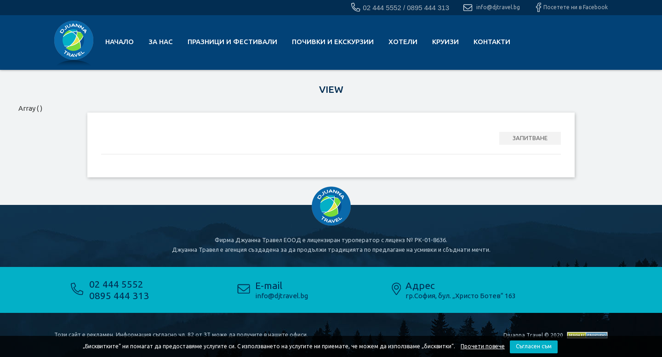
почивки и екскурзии (333, 41)
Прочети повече (483, 346)
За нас (160, 41)
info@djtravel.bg (498, 7)
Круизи (445, 41)
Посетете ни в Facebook (575, 7)
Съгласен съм (534, 346)
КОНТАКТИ (492, 41)
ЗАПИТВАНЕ (530, 138)
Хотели (402, 41)
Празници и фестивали (232, 41)
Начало (119, 41)
